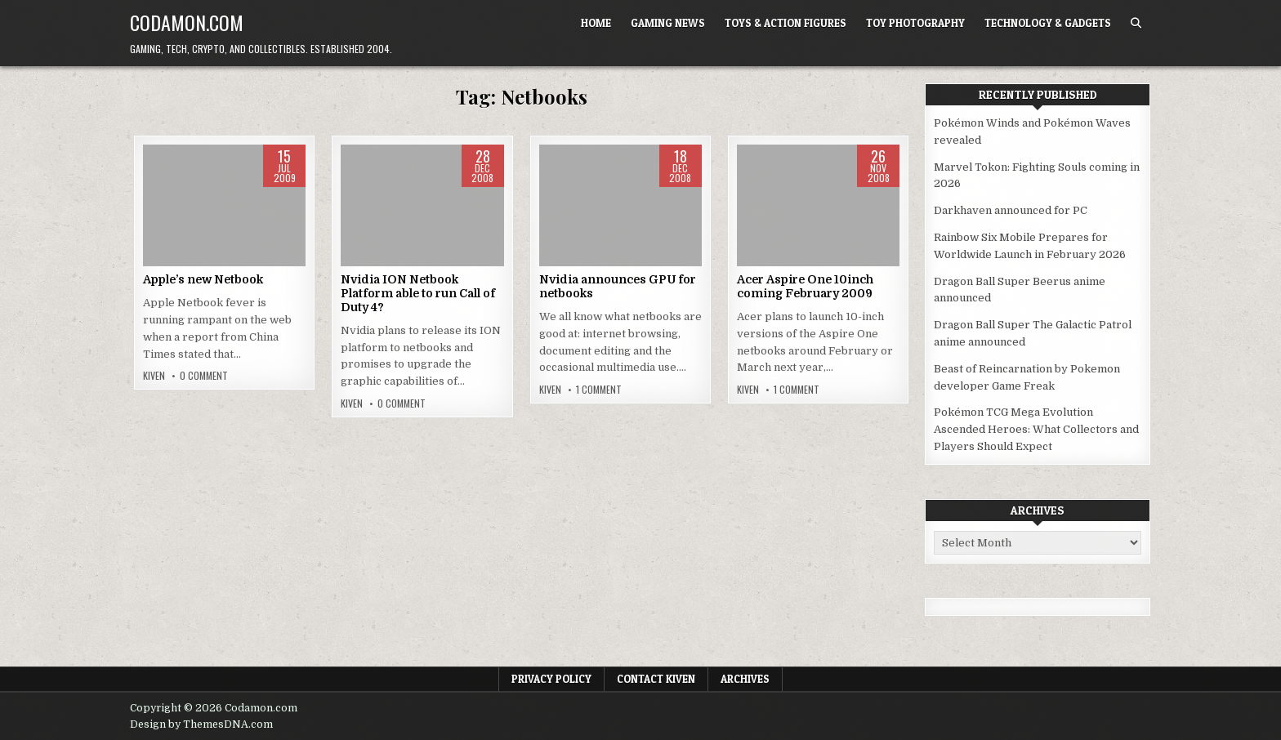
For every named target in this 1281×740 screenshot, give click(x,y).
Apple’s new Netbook (203, 279)
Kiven (154, 376)
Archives (745, 678)
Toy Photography (915, 22)
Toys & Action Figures (785, 22)
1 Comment (599, 390)
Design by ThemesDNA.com (201, 724)
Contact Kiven (656, 678)
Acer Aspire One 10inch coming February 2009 (805, 286)
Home (596, 22)
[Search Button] (1136, 23)
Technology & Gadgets (1047, 22)
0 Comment (204, 376)
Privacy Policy (551, 678)
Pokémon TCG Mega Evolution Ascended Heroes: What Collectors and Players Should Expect (1036, 429)
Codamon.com (186, 22)
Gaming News (668, 22)
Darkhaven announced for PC (1010, 210)
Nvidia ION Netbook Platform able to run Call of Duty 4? (418, 293)
